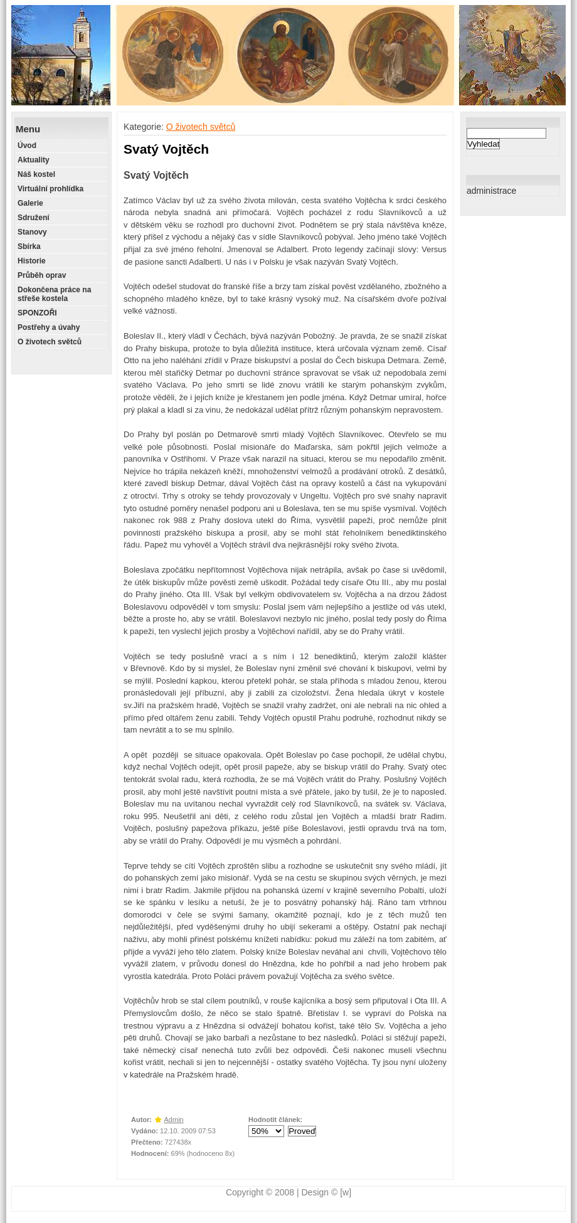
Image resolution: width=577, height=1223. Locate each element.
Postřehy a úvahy (49, 327)
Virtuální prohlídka (50, 188)
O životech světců (50, 341)
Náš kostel (36, 174)
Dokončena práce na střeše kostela (54, 294)
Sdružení (34, 217)
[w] (345, 1192)
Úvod (27, 145)
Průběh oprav (42, 275)
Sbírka (29, 246)
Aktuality (34, 160)
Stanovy (32, 232)
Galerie (30, 203)
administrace (491, 191)
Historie (32, 261)
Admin (174, 1119)
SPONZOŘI (37, 313)
